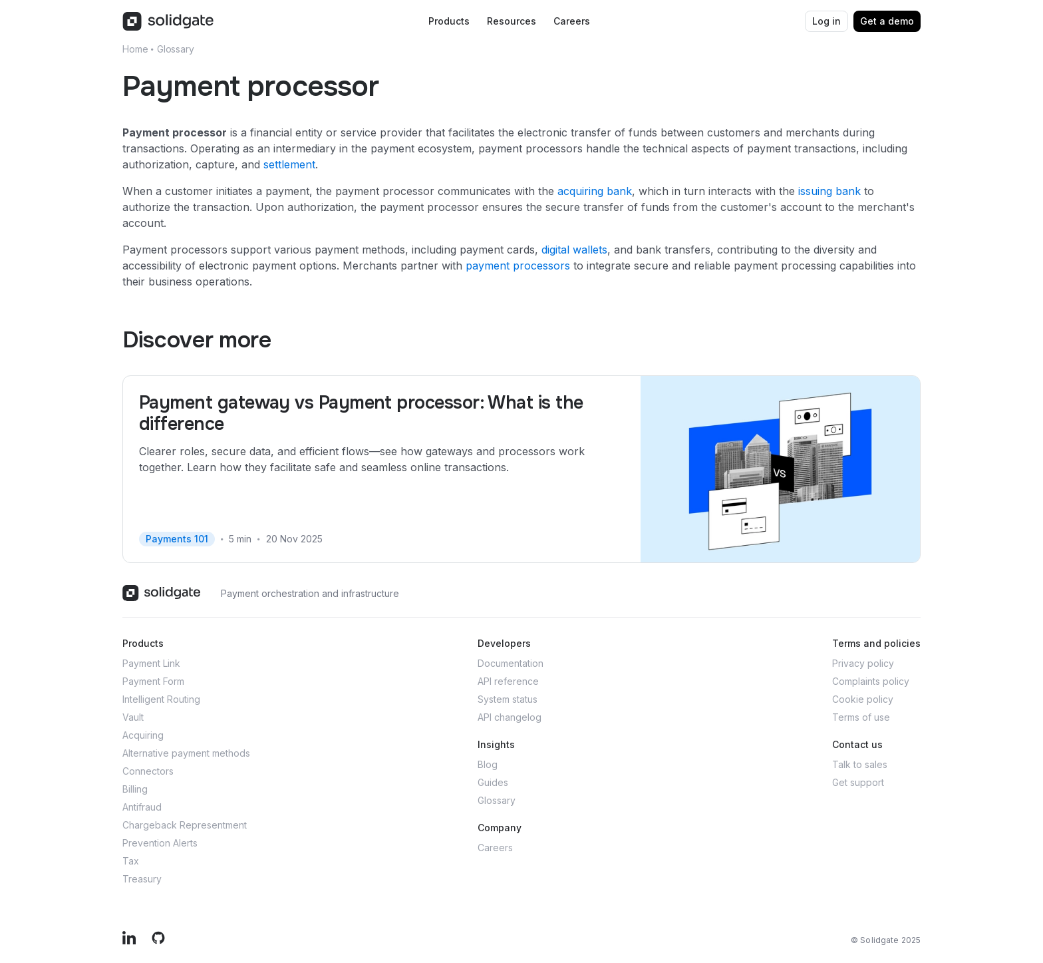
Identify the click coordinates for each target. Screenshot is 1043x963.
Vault (133, 717)
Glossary (175, 49)
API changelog (509, 717)
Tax (130, 861)
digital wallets (574, 249)
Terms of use (861, 717)
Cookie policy (862, 699)
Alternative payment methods (186, 753)
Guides (493, 782)
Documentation (510, 663)
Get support (858, 782)
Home (135, 49)
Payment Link (151, 663)
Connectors (148, 771)
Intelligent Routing (161, 699)
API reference (508, 681)
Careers (495, 847)
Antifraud (142, 807)
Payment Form (153, 681)
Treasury (142, 878)
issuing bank (829, 191)
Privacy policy (863, 663)
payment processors (518, 265)
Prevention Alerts (160, 843)
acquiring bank (594, 191)
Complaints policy (870, 681)
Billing (135, 789)
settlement (289, 164)
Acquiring (143, 735)
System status (507, 699)
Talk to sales (859, 764)
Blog (488, 764)
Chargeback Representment (184, 825)
